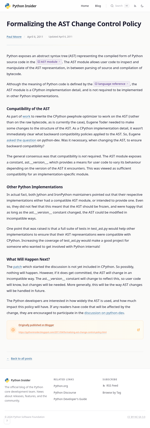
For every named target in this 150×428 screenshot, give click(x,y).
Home (85, 6)
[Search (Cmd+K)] (120, 6)
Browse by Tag (112, 392)
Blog (98, 6)
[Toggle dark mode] (142, 6)
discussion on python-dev (104, 312)
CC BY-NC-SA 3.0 (136, 417)
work (26, 116)
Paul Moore (14, 37)
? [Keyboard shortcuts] (7, 421)
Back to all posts (19, 359)
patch (17, 266)
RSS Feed (110, 385)
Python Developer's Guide (70, 399)
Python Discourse (65, 392)
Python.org (61, 386)
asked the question (21, 140)
